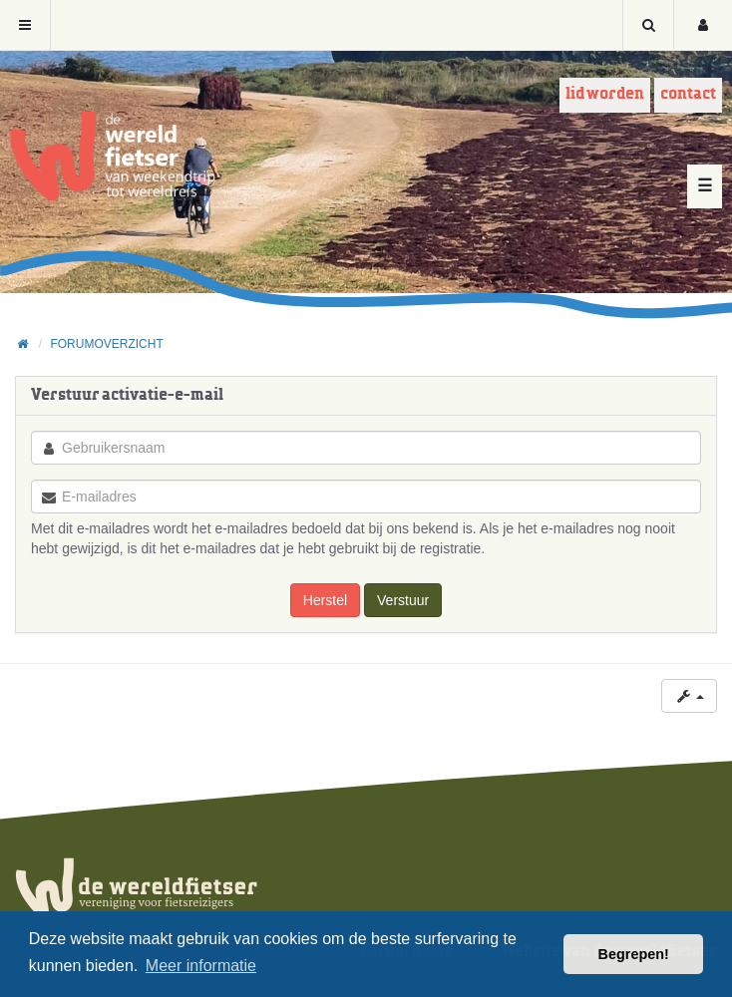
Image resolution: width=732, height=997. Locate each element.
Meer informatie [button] (201, 965)
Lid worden (604, 94)
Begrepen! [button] (633, 954)
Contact (688, 94)
